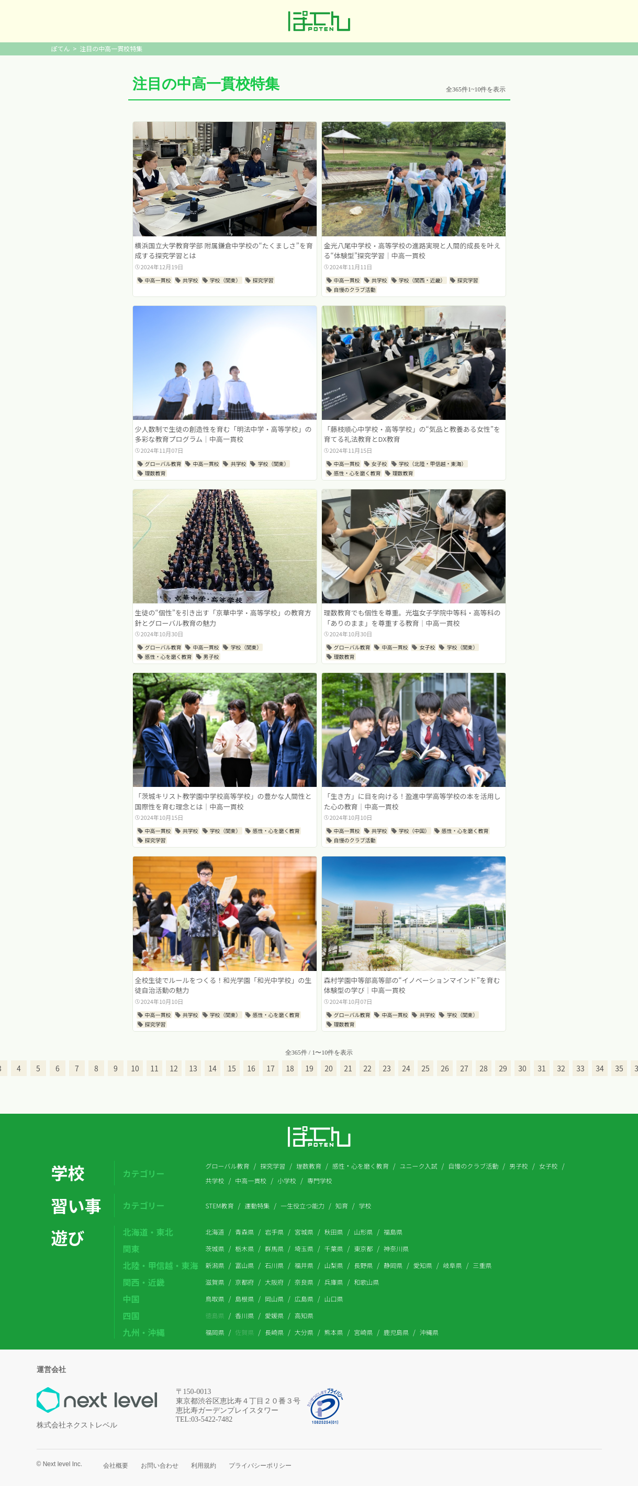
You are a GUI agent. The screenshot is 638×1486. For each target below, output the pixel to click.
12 (174, 1068)
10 (135, 1068)
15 (232, 1068)
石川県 (274, 1265)
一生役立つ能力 (302, 1205)
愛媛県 (274, 1315)
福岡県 (215, 1332)
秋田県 (333, 1231)
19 (309, 1068)
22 (367, 1068)
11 (154, 1068)
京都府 (244, 1281)
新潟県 (215, 1265)
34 (600, 1068)
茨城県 (215, 1248)
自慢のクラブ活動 (473, 1165)
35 (619, 1068)
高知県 (304, 1315)
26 (445, 1068)
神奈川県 (396, 1248)
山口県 (333, 1298)
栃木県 (244, 1248)
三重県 (482, 1265)
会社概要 (115, 1465)
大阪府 (274, 1281)
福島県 (393, 1231)
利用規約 (203, 1465)
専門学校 (319, 1180)
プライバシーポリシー (260, 1465)
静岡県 (393, 1265)
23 (387, 1068)
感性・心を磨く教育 (360, 1165)
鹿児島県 (396, 1332)
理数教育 (308, 1165)
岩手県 (274, 1231)
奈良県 (304, 1281)
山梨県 (333, 1265)
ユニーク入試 (418, 1165)
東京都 (363, 1248)
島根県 (244, 1298)
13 (193, 1068)
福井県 (304, 1265)
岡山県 (274, 1298)
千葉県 (333, 1248)
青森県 (244, 1231)
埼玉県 (304, 1248)
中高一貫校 (250, 1180)
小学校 (286, 1180)
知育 (341, 1205)
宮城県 (304, 1231)
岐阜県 (452, 1265)
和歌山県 (366, 1281)
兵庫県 (333, 1281)
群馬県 (274, 1248)
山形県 (363, 1231)
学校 (365, 1205)
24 (406, 1068)
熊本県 (333, 1332)
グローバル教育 (228, 1165)
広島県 (304, 1298)
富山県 (244, 1265)
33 (580, 1068)
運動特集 (257, 1205)
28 (483, 1068)
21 (348, 1068)
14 (212, 1068)
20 (328, 1068)
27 (464, 1068)
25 (425, 1068)
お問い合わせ (159, 1465)
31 (542, 1068)
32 (561, 1068)
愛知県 (422, 1265)
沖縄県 (429, 1332)
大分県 (304, 1332)
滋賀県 (215, 1281)
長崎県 (274, 1332)
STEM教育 (220, 1205)
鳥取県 (215, 1298)
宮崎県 (363, 1332)
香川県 (244, 1315)
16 (251, 1068)
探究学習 (272, 1165)
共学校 (215, 1180)
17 (270, 1068)
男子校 (518, 1165)
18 (290, 1068)
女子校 (548, 1165)
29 (503, 1068)
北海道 (215, 1231)
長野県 (363, 1265)
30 (522, 1068)
